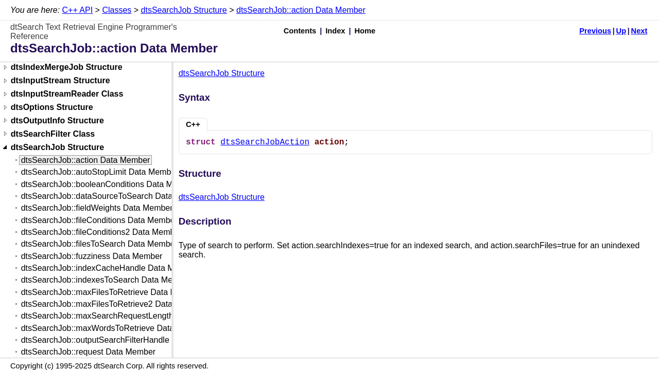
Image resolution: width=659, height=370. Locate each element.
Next (639, 31)
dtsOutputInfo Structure (57, 120)
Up (621, 31)
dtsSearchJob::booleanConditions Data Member (109, 184)
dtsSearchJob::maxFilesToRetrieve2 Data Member (113, 304)
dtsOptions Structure (52, 107)
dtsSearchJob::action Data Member (301, 10)
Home (365, 31)
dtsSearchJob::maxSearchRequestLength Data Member (123, 315)
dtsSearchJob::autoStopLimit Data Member (100, 172)
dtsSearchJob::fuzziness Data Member (92, 256)
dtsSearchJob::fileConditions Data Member (99, 220)
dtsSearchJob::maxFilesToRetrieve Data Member (111, 292)
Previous (595, 31)
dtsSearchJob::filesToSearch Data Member (99, 243)
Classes (116, 10)
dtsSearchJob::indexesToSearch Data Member (106, 279)
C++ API (77, 10)
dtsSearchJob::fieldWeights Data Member (97, 207)
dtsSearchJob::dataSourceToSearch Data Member (113, 196)
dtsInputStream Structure (60, 81)
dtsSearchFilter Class (53, 134)
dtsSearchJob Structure (184, 10)
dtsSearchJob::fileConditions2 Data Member (101, 232)
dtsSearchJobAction (264, 142)
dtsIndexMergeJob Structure (67, 67)
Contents (300, 31)
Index (335, 31)
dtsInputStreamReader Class (67, 94)
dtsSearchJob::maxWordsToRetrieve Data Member (114, 328)
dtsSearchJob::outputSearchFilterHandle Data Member (121, 340)
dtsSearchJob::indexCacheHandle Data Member (109, 268)
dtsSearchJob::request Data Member (88, 351)
